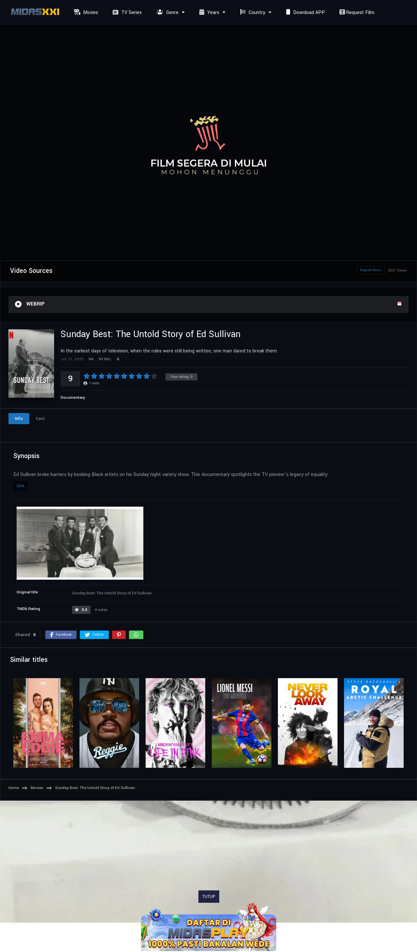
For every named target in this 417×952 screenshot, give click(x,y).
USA (20, 486)
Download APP (304, 12)
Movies (85, 12)
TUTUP (208, 897)
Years (208, 12)
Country (251, 12)
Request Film (356, 12)
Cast (40, 419)
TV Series (126, 12)
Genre (167, 12)
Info (19, 419)
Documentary (73, 397)
